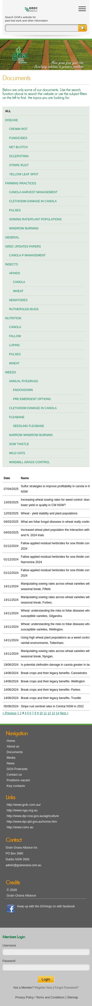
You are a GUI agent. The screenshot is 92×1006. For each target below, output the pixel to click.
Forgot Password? (67, 987)
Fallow (15, 336)
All (8, 111)
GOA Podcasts (17, 769)
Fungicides (18, 138)
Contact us (14, 774)
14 (57, 713)
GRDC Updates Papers (23, 246)
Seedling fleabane (28, 426)
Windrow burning (24, 228)
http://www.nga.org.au (22, 810)
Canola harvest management (33, 192)
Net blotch (18, 147)
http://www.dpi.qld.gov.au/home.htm (32, 821)
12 (49, 713)
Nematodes (18, 300)
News (11, 763)
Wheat (18, 291)
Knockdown (23, 390)
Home (11, 741)
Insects (11, 264)
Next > (64, 713)
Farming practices (20, 183)
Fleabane (17, 417)
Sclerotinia (19, 156)
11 (45, 713)
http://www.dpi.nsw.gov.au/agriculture (33, 816)
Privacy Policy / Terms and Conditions (40, 997)
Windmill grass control (29, 462)
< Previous (9, 713)
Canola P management (27, 255)
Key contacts (16, 786)
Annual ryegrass (23, 381)
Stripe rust (18, 165)
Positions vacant (18, 780)
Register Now (43, 987)
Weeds (10, 372)
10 (41, 713)
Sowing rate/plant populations (35, 219)
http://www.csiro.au (20, 827)
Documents (15, 752)
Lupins (14, 345)
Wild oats (17, 453)
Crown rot (18, 129)
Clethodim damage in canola (33, 201)
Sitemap (72, 997)
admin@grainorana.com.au (23, 865)
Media (11, 757)
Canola (19, 282)
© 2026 (12, 890)
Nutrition (13, 318)
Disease (11, 120)
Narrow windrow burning (31, 435)
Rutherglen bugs (24, 309)
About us (13, 746)
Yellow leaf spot (23, 174)
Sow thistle (19, 444)
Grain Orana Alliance (21, 895)
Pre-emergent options (32, 399)
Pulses (15, 210)
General (12, 237)
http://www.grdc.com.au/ (24, 804)
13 (53, 713)
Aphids (14, 273)
